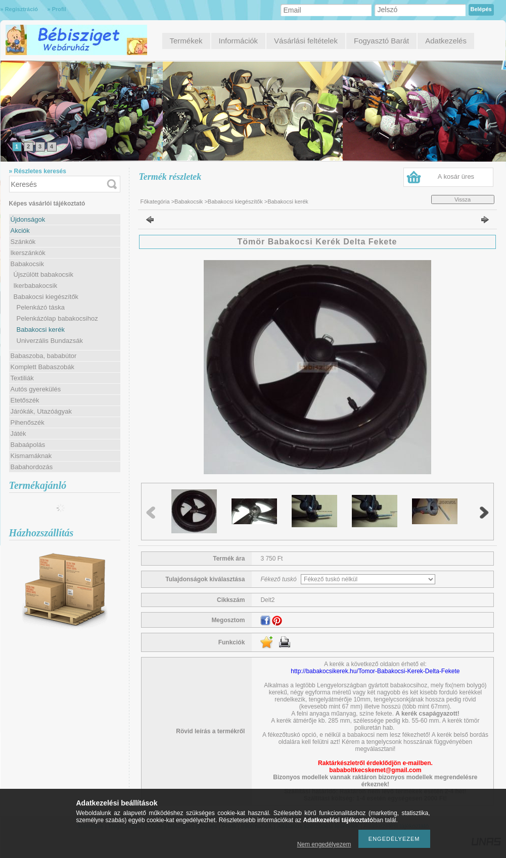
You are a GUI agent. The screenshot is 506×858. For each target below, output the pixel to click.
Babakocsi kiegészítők (235, 201)
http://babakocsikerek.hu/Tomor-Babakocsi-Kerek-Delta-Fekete (375, 671)
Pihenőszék (27, 422)
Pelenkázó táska (41, 307)
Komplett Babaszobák (42, 367)
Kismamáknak (31, 456)
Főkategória (155, 201)
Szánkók (23, 241)
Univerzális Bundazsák (50, 340)
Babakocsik (188, 201)
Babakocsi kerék (41, 329)
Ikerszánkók (28, 253)
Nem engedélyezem (324, 844)
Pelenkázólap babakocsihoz (57, 318)
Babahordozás (32, 467)
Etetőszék (25, 400)
